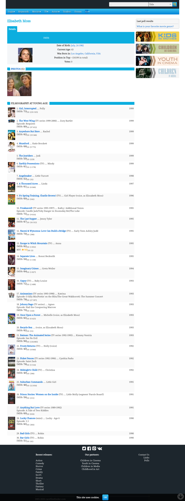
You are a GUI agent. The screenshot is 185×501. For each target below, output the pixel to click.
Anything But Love (30, 407)
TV (45, 11)
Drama (39, 477)
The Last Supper (28, 218)
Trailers (66, 11)
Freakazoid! (26, 208)
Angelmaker (25, 175)
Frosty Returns (27, 345)
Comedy (40, 463)
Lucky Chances (27, 418)
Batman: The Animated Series (35, 335)
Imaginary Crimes (29, 268)
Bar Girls (24, 437)
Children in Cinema (90, 460)
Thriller (40, 483)
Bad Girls (25, 433)
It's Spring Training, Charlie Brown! (37, 195)
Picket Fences (27, 358)
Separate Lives (27, 256)
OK (105, 497)
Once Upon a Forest (30, 315)
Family (39, 472)
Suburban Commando (31, 381)
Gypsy (23, 280)
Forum (78, 11)
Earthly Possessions (29, 163)
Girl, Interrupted (27, 108)
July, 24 (74, 45)
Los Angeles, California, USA (86, 53)
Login (10, 11)
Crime (39, 469)
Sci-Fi (38, 474)
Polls (146, 460)
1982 (81, 45)
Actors (54, 11)
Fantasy (40, 486)
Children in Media (90, 466)
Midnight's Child (28, 369)
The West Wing (27, 120)
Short (38, 480)
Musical (40, 489)
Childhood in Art (90, 469)
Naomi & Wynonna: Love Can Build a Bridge (43, 230)
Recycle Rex (26, 327)
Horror (39, 466)
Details (12, 29)
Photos (16, 69)
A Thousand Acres (28, 183)
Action (39, 460)
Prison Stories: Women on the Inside (39, 394)
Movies (36, 11)
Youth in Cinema (90, 463)
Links (146, 457)
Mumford (24, 143)
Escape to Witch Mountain (33, 243)
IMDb (46, 37)
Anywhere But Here (29, 131)
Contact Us (143, 454)
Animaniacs (26, 293)
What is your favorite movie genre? (155, 26)
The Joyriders (26, 155)
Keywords (23, 11)
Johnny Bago (26, 304)
